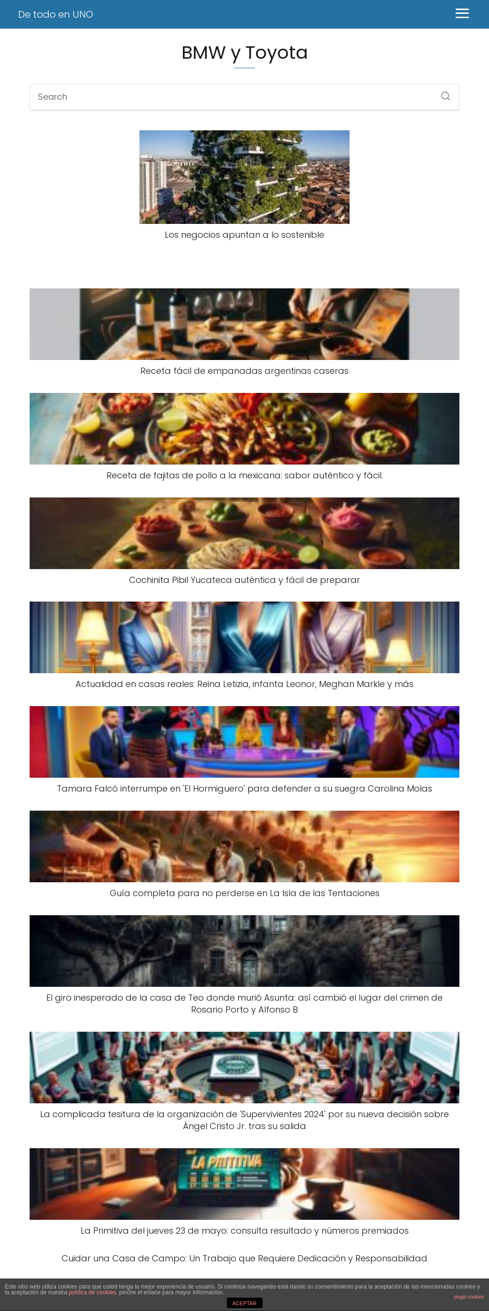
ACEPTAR (244, 1303)
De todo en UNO (55, 14)
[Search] (442, 93)
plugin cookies (469, 1297)
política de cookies (92, 1292)
